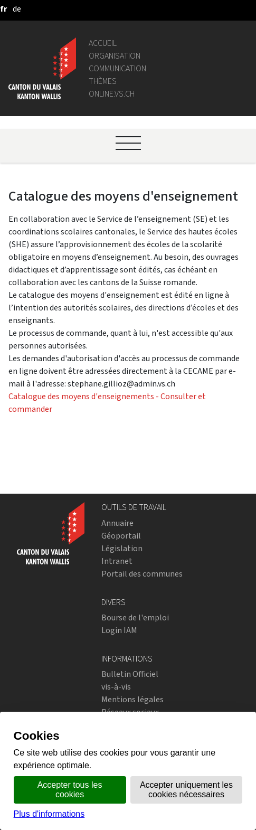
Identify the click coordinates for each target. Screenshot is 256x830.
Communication (117, 68)
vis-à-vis (116, 686)
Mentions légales (132, 699)
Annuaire (117, 523)
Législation (122, 548)
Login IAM (119, 630)
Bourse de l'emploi (135, 617)
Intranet (116, 561)
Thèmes (103, 81)
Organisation (114, 55)
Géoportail (121, 535)
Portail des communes (142, 573)
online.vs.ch (112, 93)
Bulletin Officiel (129, 674)
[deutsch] (17, 8)
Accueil (103, 43)
